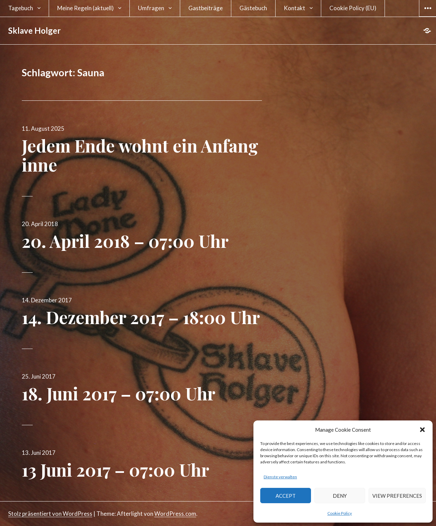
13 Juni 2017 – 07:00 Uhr (115, 469)
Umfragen (151, 8)
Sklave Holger (34, 30)
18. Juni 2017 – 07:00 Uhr (118, 393)
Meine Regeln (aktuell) (85, 8)
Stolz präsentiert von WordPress (50, 513)
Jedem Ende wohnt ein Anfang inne (140, 155)
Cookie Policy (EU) (352, 8)
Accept (286, 496)
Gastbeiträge (205, 8)
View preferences (397, 496)
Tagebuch (20, 8)
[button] (422, 429)
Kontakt (294, 8)
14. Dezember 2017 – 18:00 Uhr (141, 317)
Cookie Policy (339, 513)
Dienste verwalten (280, 476)
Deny (340, 496)
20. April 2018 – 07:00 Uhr (125, 240)
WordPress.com (175, 513)
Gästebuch (253, 8)
